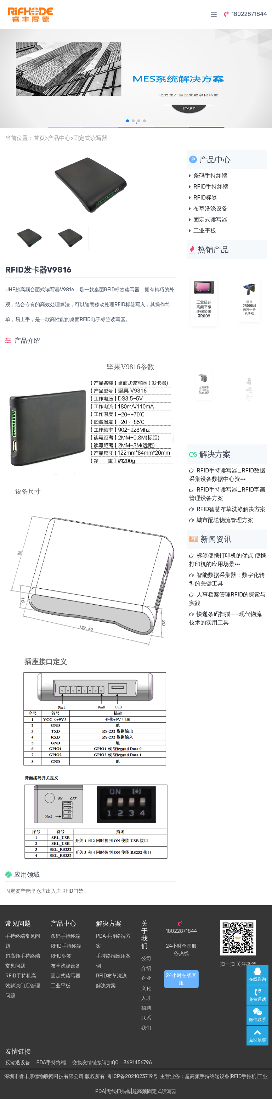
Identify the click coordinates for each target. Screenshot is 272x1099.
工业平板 (204, 230)
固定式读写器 (90, 138)
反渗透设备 (17, 1063)
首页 (39, 138)
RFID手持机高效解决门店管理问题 (22, 986)
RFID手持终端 (210, 186)
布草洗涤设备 (210, 208)
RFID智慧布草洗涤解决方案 (231, 509)
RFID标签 (205, 197)
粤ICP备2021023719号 (132, 1076)
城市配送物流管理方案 (225, 520)
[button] (127, 120)
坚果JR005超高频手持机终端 (249, 304)
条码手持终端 (210, 175)
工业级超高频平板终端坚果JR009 (204, 306)
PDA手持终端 (51, 1063)
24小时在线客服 (181, 979)
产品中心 (59, 138)
